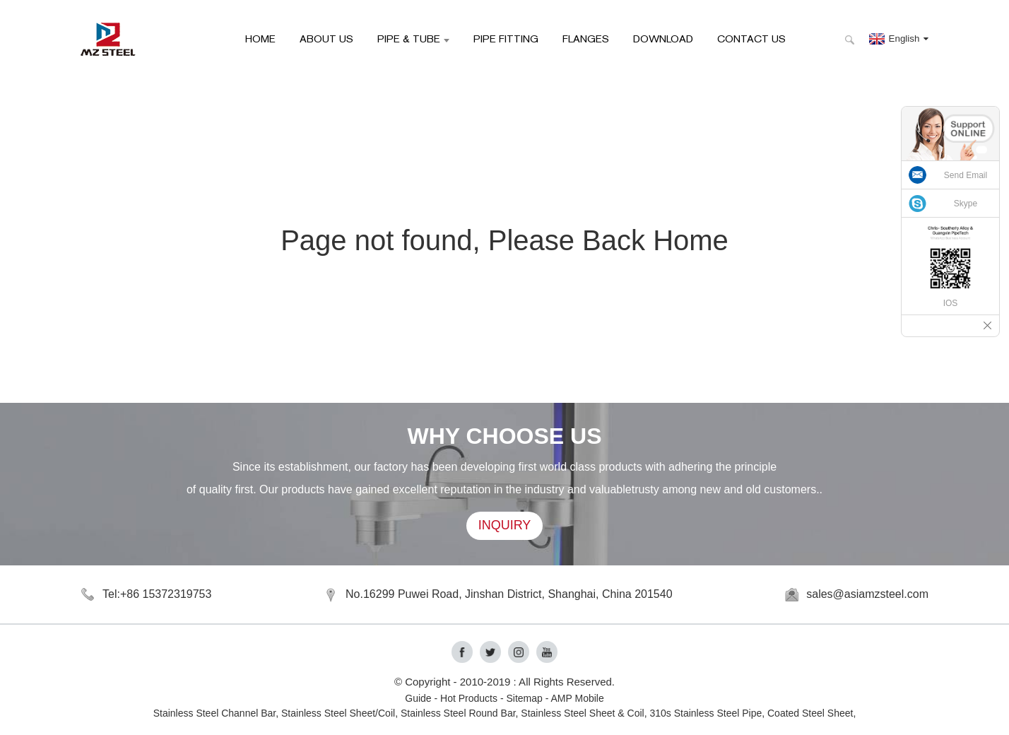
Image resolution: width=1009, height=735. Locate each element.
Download (663, 39)
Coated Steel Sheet (810, 713)
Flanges (585, 39)
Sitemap (524, 698)
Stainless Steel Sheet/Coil (338, 713)
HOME (260, 39)
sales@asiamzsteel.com (867, 594)
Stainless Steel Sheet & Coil (582, 713)
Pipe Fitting (505, 39)
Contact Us (751, 39)
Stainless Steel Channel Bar (214, 713)
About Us (326, 39)
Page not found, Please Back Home (504, 240)
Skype (965, 203)
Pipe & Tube (413, 39)
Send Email (965, 175)
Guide (418, 698)
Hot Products (468, 698)
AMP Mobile (577, 698)
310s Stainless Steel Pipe (705, 713)
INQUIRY (504, 526)
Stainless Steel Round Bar (458, 713)
